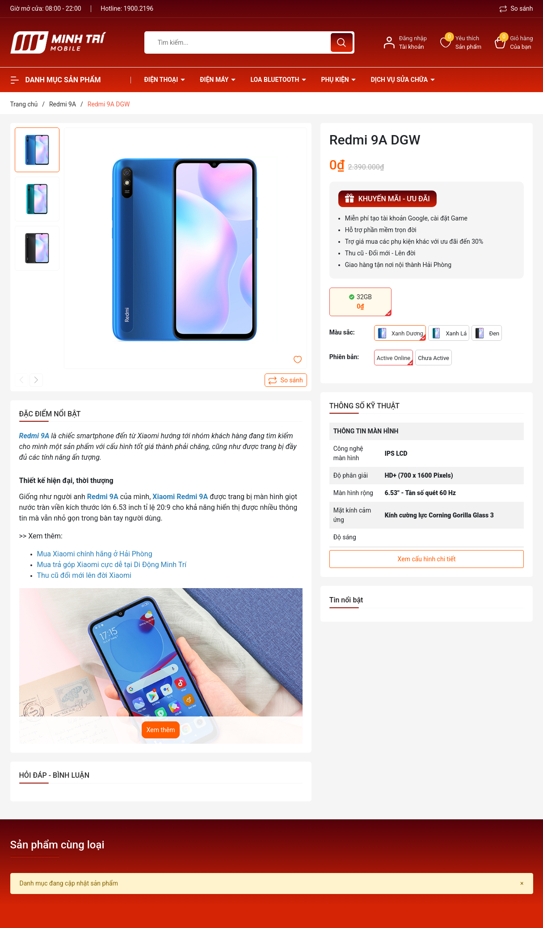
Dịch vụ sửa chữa (400, 79)
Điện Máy (215, 79)
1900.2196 (139, 8)
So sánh (516, 8)
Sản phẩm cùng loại (57, 845)
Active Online (395, 360)
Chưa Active (433, 358)
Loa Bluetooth (275, 79)
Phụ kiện (335, 79)
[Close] (521, 883)
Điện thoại (162, 79)
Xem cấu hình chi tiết (427, 559)
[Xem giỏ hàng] (514, 42)
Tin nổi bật (346, 600)
